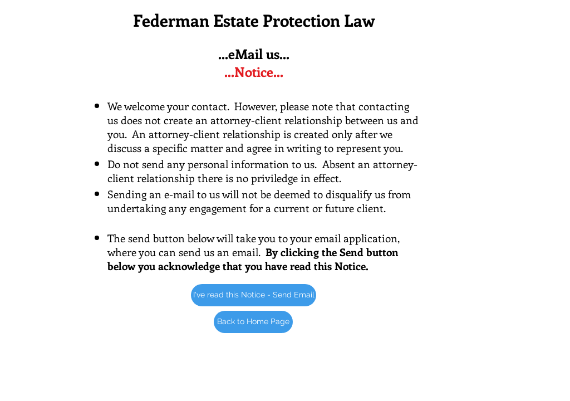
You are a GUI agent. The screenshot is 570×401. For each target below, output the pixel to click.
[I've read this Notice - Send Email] (253, 295)
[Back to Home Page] (253, 322)
